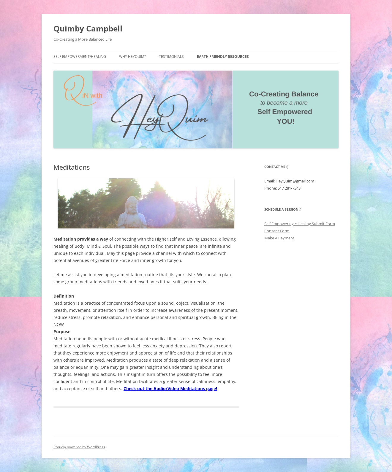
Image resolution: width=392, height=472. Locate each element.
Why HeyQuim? (132, 56)
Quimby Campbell (87, 28)
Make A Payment (279, 238)
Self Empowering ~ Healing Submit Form (299, 223)
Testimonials (171, 56)
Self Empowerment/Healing (79, 56)
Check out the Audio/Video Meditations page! (170, 388)
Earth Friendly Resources (223, 56)
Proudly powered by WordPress (79, 446)
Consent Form (277, 230)
